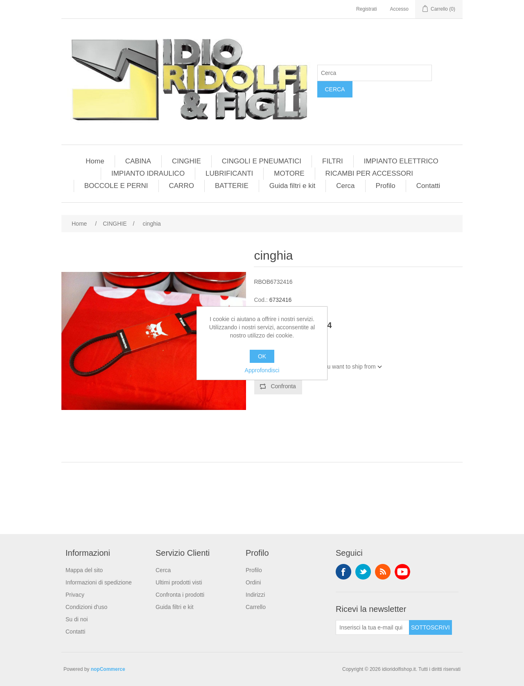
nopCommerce (108, 669)
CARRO (181, 186)
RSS (383, 572)
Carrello (256, 607)
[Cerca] (374, 73)
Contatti (428, 186)
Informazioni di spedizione (99, 582)
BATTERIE (231, 186)
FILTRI (332, 161)
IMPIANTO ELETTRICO (401, 161)
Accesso (399, 9)
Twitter (363, 572)
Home (95, 161)
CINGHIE (186, 161)
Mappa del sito (84, 570)
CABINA (138, 161)
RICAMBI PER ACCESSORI (369, 173)
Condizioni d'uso (86, 607)
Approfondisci (262, 370)
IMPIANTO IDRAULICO (148, 173)
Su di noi (77, 619)
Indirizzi (255, 594)
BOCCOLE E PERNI (116, 186)
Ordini (253, 582)
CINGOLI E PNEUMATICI (261, 161)
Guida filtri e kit (292, 186)
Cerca (335, 89)
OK (262, 356)
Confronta (283, 386)
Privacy (75, 594)
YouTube (402, 572)
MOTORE (289, 173)
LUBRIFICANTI (229, 173)
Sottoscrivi (430, 627)
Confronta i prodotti (180, 594)
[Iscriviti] (372, 627)
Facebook (343, 572)
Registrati (366, 9)
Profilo (385, 186)
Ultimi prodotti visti (179, 582)
